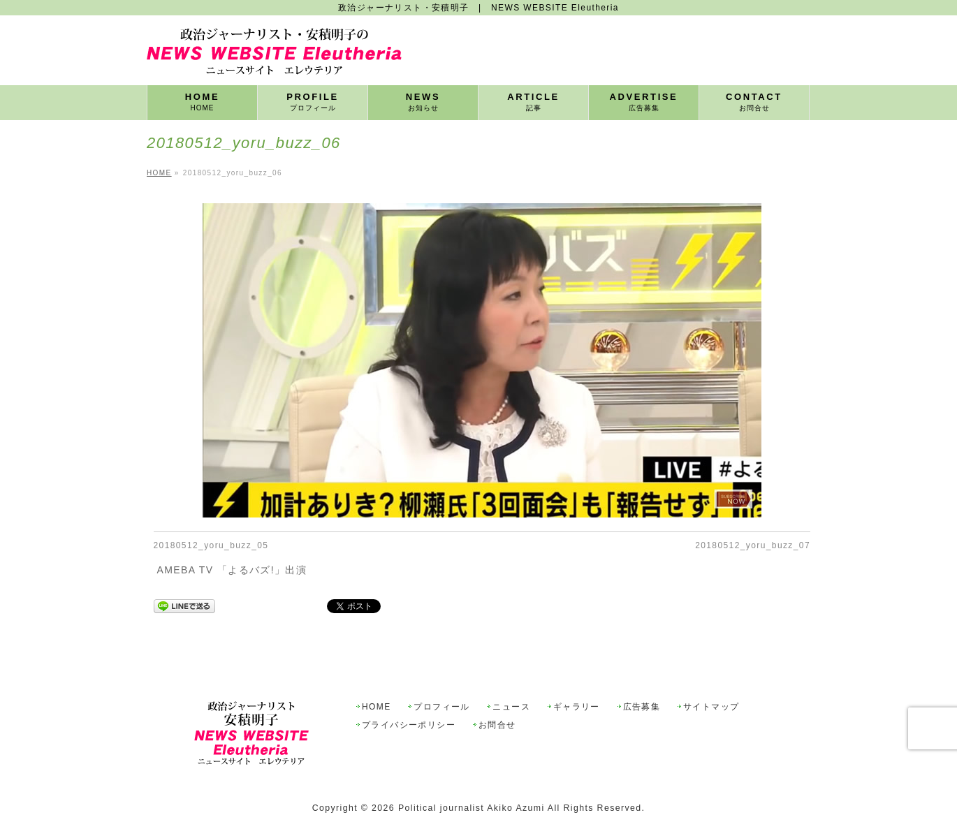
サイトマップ (711, 707)
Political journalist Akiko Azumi (471, 808)
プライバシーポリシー (408, 725)
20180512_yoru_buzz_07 (752, 545)
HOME (376, 707)
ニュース (511, 707)
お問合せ (497, 725)
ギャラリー (576, 707)
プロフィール (441, 707)
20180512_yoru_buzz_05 (211, 545)
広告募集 (642, 707)
